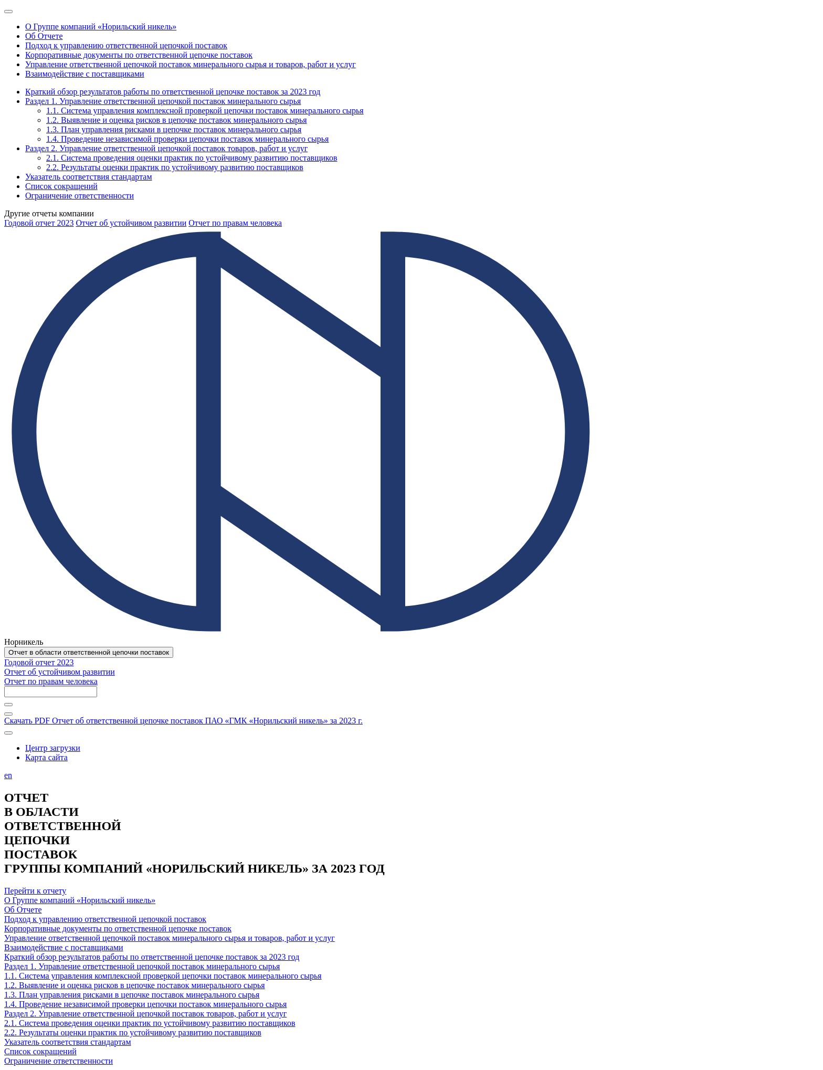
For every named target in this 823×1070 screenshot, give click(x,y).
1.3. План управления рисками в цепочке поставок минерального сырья (131, 994)
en (8, 775)
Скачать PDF (183, 720)
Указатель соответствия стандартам (67, 1041)
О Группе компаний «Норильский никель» (79, 900)
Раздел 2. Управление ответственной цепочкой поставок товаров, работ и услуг (145, 1013)
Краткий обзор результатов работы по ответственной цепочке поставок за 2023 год (151, 956)
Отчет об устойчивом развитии (131, 222)
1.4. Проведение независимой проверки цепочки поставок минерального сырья (145, 1004)
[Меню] (8, 11)
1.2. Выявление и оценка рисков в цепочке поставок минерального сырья (134, 985)
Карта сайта (46, 757)
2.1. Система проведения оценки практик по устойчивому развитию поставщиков (150, 1023)
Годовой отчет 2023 (38, 222)
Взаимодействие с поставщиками (63, 947)
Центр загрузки (52, 747)
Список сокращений (40, 1051)
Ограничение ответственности (58, 1060)
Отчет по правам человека (235, 222)
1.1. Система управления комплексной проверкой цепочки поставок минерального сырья (163, 975)
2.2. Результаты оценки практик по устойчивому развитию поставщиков (132, 1032)
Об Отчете (22, 909)
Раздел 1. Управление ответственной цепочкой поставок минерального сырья (142, 966)
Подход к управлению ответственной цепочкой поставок (105, 919)
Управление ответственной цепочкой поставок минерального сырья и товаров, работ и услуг (169, 937)
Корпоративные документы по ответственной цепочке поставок (117, 928)
